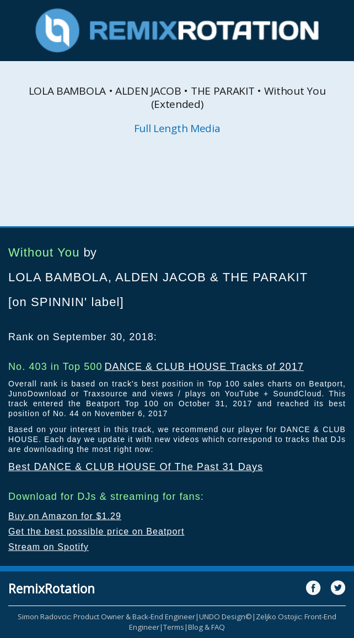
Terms (173, 627)
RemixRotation (51, 588)
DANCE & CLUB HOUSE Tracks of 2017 (203, 366)
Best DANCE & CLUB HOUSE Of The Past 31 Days (135, 466)
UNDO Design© (225, 616)
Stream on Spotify (48, 547)
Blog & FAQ (206, 627)
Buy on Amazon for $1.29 (64, 516)
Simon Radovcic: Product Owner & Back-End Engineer (106, 616)
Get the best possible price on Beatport (96, 531)
